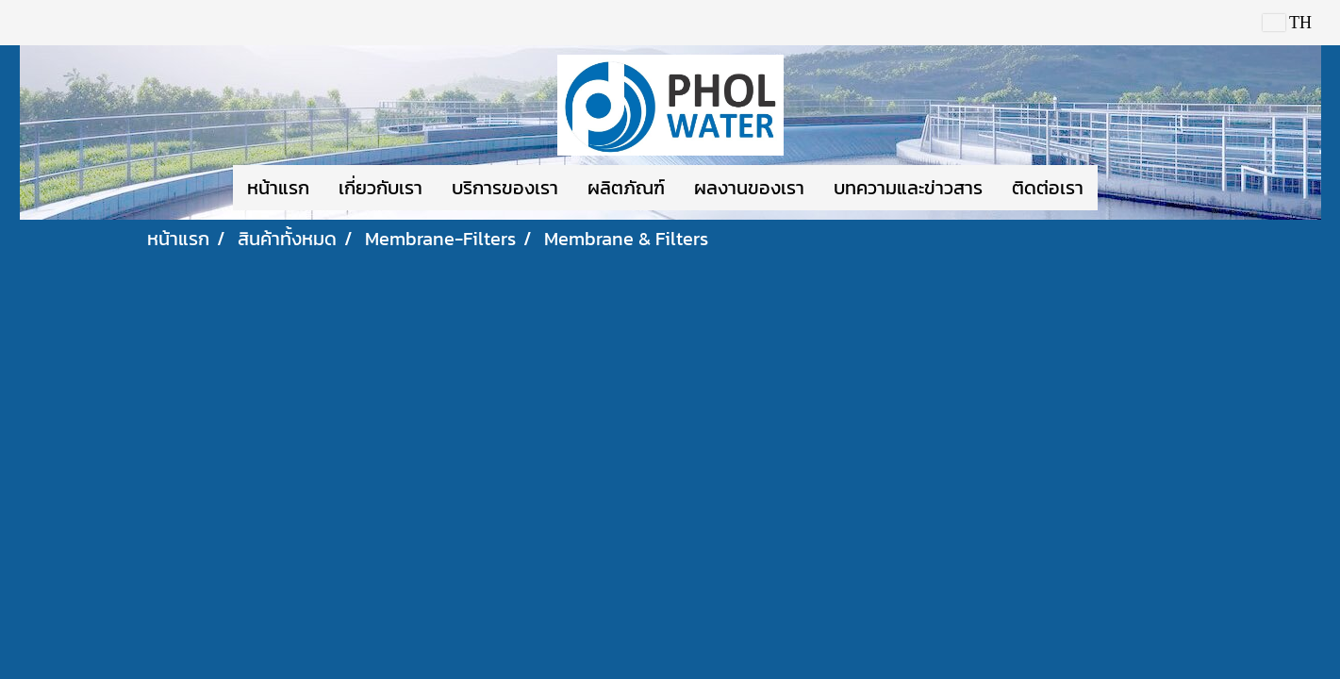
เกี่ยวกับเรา (380, 188)
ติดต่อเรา (1048, 188)
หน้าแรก (278, 188)
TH (1287, 22)
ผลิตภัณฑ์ (626, 188)
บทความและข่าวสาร (908, 188)
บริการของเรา (505, 188)
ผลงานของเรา (749, 188)
